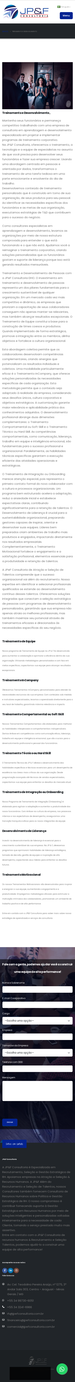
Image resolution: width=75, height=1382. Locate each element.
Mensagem (8, 1077)
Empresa (7, 1030)
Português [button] (63, 7)
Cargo (6, 1013)
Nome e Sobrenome (13, 982)
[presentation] (30, 1111)
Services (5, 32)
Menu (66, 15)
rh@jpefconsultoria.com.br (25, 1314)
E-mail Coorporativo (13, 998)
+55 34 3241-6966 (19, 1307)
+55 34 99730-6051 (20, 1301)
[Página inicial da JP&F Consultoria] (25, 11)
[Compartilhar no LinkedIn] (16, 1373)
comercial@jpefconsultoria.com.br (31, 1327)
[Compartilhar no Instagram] (34, 1373)
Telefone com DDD (12, 1062)
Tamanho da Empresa (15, 1045)
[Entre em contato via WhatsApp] (62, 1369)
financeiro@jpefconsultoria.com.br (31, 1320)
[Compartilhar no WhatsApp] (44, 1373)
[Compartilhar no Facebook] (25, 1373)
